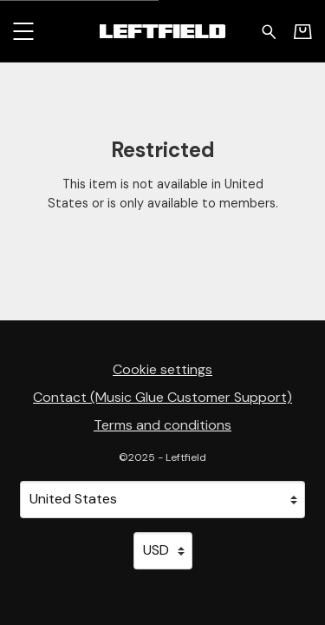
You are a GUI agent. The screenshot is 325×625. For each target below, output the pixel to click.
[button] (23, 30)
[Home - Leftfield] (162, 30)
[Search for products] (269, 30)
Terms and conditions (162, 425)
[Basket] (303, 31)
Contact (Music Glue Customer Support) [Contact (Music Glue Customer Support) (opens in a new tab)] (162, 397)
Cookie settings (162, 369)
